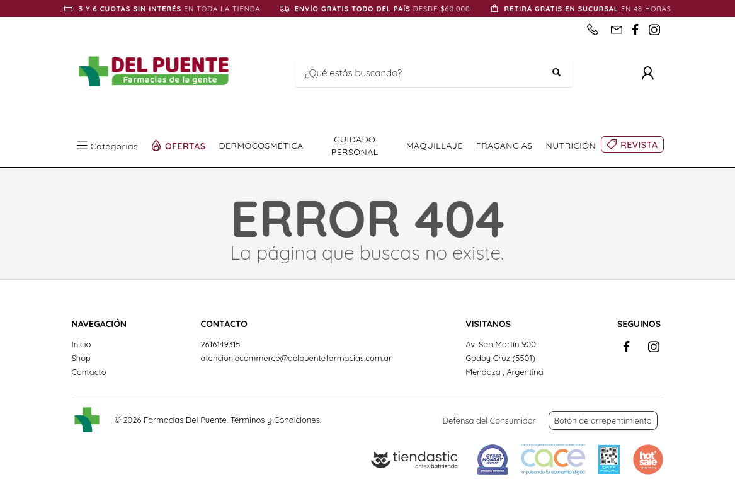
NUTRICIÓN (571, 145)
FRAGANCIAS (504, 145)
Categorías (115, 146)
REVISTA (639, 145)
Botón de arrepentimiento (603, 420)
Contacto (89, 372)
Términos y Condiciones (275, 420)
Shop (81, 358)
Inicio (81, 344)
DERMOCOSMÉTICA (261, 145)
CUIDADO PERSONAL (355, 146)
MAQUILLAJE (434, 145)
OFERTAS (185, 146)
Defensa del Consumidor (489, 420)
